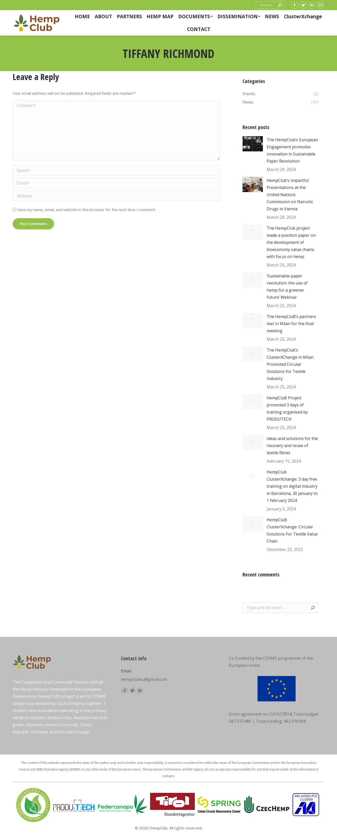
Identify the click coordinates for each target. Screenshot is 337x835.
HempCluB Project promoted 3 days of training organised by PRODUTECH (287, 408)
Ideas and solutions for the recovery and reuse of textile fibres (292, 445)
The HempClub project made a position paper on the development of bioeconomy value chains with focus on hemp (291, 242)
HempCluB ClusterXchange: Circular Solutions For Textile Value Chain (292, 530)
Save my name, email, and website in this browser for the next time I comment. (86, 209)
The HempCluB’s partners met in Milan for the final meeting (291, 324)
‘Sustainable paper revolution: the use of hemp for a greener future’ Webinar (287, 286)
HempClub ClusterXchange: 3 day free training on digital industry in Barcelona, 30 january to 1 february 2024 (292, 486)
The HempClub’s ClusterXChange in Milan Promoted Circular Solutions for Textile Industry (290, 364)
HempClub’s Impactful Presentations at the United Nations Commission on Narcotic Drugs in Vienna (290, 195)
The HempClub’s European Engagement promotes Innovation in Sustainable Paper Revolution (292, 150)
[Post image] (253, 143)
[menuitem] (82, 16)
